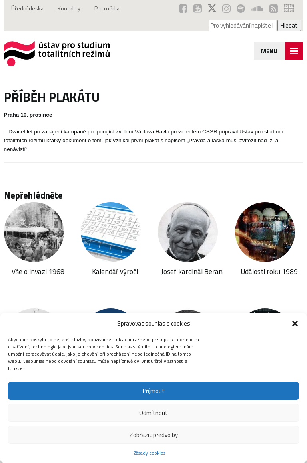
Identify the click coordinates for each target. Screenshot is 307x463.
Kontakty (69, 8)
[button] (295, 324)
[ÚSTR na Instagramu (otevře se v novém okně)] (226, 8)
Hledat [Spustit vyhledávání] (289, 25)
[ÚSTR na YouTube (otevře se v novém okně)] (197, 8)
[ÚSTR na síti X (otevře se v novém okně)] (212, 8)
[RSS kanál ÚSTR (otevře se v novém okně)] (273, 8)
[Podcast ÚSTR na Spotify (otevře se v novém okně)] (240, 8)
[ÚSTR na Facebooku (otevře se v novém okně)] (183, 8)
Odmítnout (153, 412)
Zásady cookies (149, 453)
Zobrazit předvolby (154, 434)
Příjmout (154, 390)
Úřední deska (27, 8)
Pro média (107, 8)
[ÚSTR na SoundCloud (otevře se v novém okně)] (257, 8)
